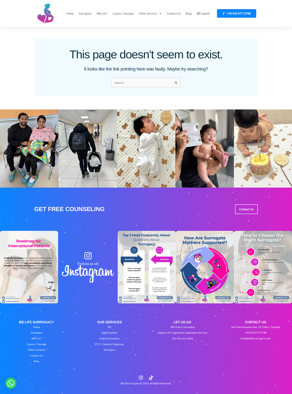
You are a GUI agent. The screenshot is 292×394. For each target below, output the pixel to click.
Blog (189, 13)
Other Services (150, 13)
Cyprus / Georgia (123, 13)
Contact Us (174, 13)
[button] (10, 383)
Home (70, 13)
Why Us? (102, 13)
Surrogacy (85, 13)
